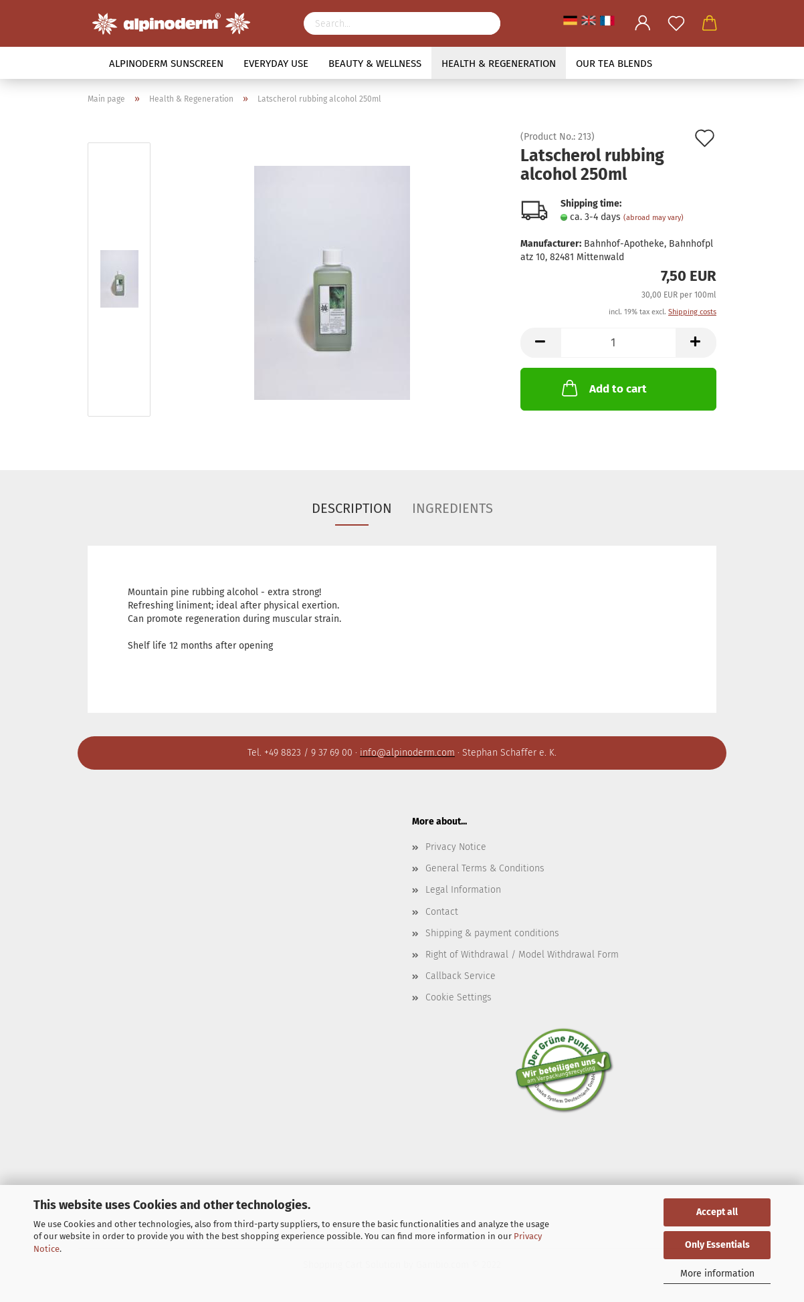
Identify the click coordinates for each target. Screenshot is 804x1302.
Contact (441, 911)
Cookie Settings (458, 997)
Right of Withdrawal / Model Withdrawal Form (522, 954)
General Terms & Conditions (484, 868)
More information (717, 1273)
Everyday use (275, 64)
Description (352, 508)
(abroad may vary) (653, 217)
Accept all (717, 1212)
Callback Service (460, 976)
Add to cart (603, 388)
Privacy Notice (455, 847)
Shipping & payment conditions (492, 933)
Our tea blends (614, 64)
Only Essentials (717, 1245)
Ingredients (452, 508)
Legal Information (463, 889)
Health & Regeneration (498, 64)
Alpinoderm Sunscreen (166, 64)
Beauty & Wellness (374, 64)
